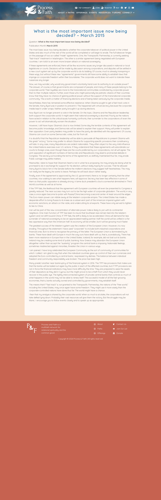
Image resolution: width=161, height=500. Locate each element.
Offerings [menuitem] (82, 12)
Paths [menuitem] (71, 12)
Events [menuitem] (93, 12)
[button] (66, 12)
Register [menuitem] (106, 8)
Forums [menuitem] (116, 12)
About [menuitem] (61, 12)
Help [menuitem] (116, 8)
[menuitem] (122, 8)
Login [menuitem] (96, 8)
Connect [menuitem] (127, 12)
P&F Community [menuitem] (83, 8)
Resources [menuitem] (105, 12)
